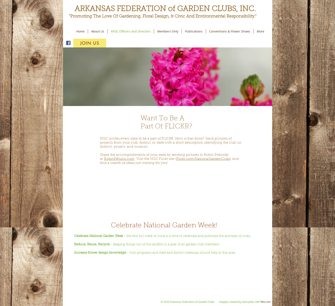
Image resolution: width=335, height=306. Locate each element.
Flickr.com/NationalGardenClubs (203, 159)
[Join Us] (89, 43)
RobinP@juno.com (119, 159)
